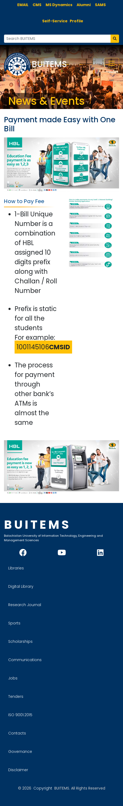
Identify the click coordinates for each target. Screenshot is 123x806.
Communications (25, 659)
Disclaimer (18, 770)
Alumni (84, 4)
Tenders (15, 696)
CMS (37, 4)
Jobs (12, 678)
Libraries (16, 568)
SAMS (100, 4)
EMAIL (22, 4)
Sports (14, 623)
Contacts (17, 733)
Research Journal (24, 604)
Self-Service (55, 21)
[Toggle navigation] (111, 63)
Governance (20, 751)
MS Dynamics (59, 4)
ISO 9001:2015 (20, 714)
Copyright (42, 788)
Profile (76, 21)
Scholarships (20, 641)
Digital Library (20, 586)
